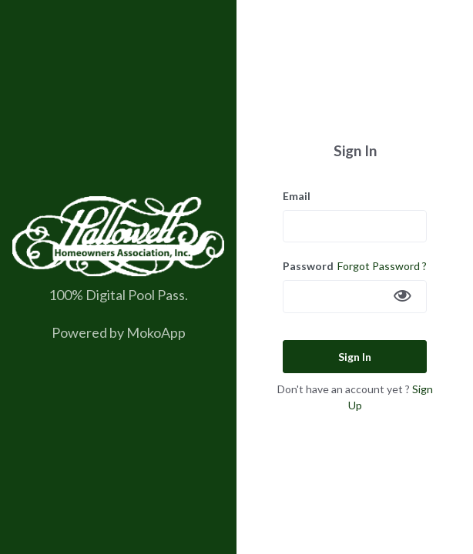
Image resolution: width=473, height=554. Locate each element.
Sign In (354, 356)
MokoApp (156, 332)
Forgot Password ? (382, 265)
